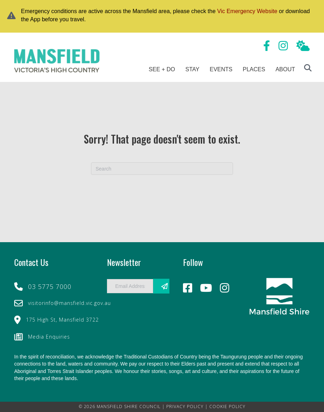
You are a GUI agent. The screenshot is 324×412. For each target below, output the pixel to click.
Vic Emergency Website (247, 11)
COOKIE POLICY (227, 406)
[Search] (162, 168)
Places (254, 69)
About (285, 69)
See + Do (162, 69)
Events (221, 69)
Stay (192, 69)
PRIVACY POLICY (185, 406)
